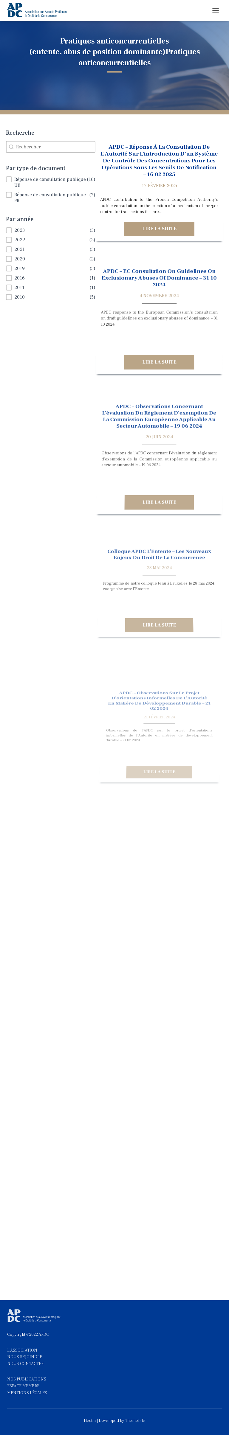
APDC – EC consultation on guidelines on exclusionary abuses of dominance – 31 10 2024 (159, 288)
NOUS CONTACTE (24, 1363)
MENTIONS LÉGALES (27, 1393)
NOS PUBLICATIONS (26, 1379)
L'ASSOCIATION (22, 1350)
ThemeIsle (135, 1420)
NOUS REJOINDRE (24, 1357)
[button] (50, 182)
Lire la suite (159, 229)
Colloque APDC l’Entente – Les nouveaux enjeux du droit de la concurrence (159, 584)
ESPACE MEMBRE (23, 1386)
